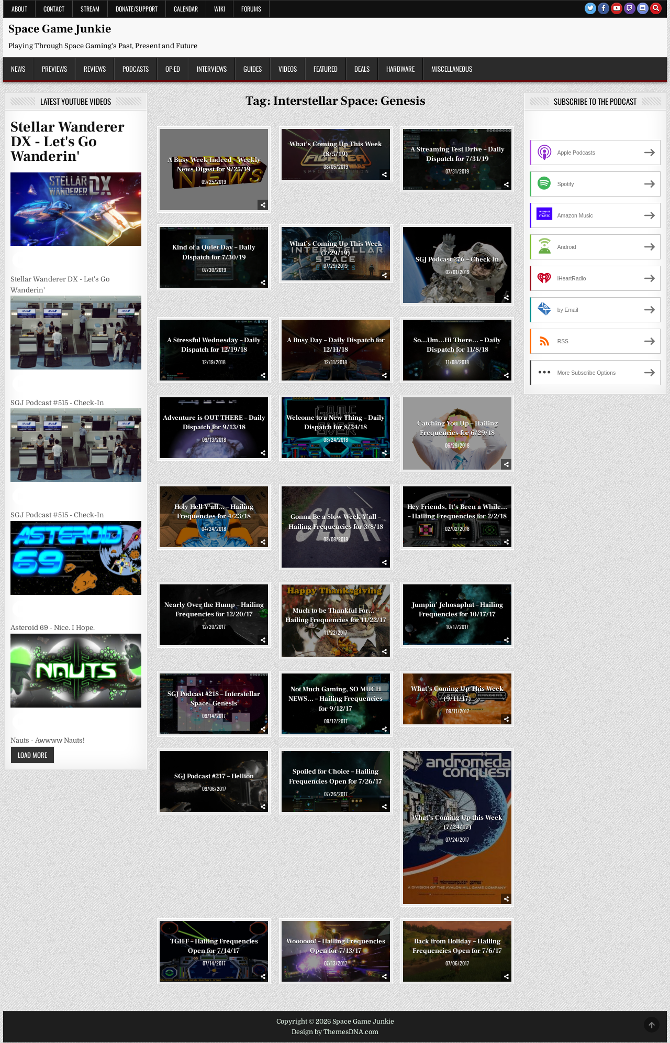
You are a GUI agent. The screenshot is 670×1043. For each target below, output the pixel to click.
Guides (252, 68)
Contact (53, 8)
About (19, 8)
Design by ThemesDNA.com (335, 1032)
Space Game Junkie (59, 28)
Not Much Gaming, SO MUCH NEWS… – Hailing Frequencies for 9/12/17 (335, 698)
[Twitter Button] (590, 8)
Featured (326, 68)
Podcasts (135, 68)
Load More (32, 754)
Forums (251, 8)
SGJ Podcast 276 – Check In (457, 259)
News (18, 68)
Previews (54, 68)
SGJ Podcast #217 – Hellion (214, 776)
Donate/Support (137, 8)
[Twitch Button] (629, 8)
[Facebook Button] (603, 8)
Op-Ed (172, 68)
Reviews (95, 68)
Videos (287, 68)
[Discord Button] (643, 8)
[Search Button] (656, 8)
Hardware (400, 68)
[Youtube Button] (616, 8)
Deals (362, 68)
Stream (90, 8)
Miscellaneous (451, 68)
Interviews (212, 68)
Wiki (219, 8)
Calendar (186, 8)
